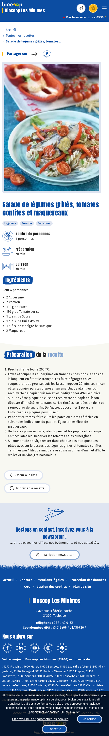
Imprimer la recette (27, 488)
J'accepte (54, 729)
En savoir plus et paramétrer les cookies (40, 719)
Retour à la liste (23, 475)
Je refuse (89, 719)
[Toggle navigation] (104, 9)
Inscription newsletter (54, 555)
